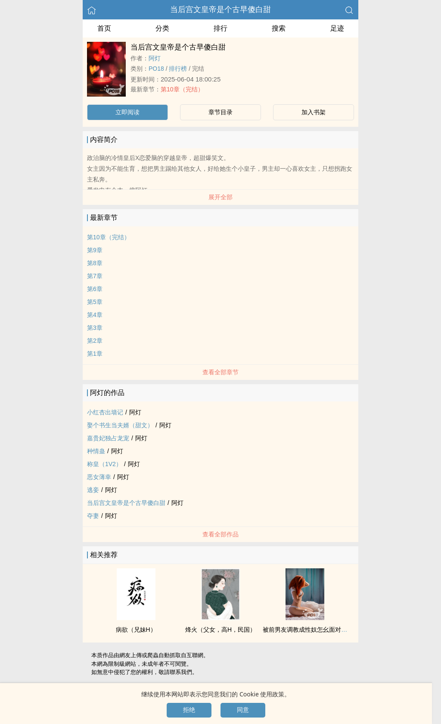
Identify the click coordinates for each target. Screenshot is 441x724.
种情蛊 (96, 451)
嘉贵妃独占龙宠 (108, 438)
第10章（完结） (182, 89)
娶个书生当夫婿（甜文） (120, 425)
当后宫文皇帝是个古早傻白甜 (220, 9)
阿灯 (155, 58)
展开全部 (220, 197)
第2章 (94, 340)
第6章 (94, 288)
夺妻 (93, 515)
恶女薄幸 (99, 476)
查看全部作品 (220, 534)
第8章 (94, 263)
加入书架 (313, 112)
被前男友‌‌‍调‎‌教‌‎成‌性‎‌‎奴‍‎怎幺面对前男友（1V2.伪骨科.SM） (338, 629)
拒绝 (189, 709)
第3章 (94, 327)
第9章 (94, 250)
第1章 (94, 353)
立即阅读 (127, 112)
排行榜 (178, 68)
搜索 (279, 28)
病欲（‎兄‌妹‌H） (136, 629)
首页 (104, 28)
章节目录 (220, 112)
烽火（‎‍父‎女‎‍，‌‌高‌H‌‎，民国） (220, 629)
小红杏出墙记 (105, 412)
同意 (243, 709)
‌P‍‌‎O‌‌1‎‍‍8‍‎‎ (156, 68)
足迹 (337, 28)
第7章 (94, 276)
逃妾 (93, 489)
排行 (220, 28)
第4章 (94, 314)
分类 (162, 28)
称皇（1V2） (104, 464)
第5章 (94, 301)
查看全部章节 (220, 372)
